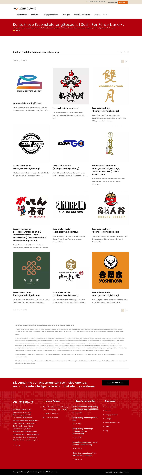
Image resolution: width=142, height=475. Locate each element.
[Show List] (127, 51)
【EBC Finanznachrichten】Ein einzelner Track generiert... (84, 454)
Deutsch (122, 2)
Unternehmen (22, 15)
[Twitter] (16, 445)
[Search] (97, 1)
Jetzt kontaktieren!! (115, 383)
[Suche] (87, 1)
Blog (105, 15)
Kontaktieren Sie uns (82, 15)
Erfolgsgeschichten (51, 15)
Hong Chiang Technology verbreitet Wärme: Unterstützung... (82, 431)
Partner (97, 15)
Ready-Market (124, 472)
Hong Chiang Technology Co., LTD (34, 472)
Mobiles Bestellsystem (106, 361)
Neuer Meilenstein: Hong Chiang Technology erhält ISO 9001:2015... (85, 408)
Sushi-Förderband (83, 361)
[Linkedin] (19, 445)
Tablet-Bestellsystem (117, 361)
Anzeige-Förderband (94, 361)
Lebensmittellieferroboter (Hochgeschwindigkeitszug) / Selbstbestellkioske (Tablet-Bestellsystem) (106, 170)
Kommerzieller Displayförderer (27, 103)
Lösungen (66, 15)
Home (18, 30)
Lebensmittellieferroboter (55, 361)
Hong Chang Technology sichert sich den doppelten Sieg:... (85, 443)
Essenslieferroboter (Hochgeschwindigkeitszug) (105, 109)
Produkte (35, 15)
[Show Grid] (124, 51)
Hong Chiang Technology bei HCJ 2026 (85, 419)
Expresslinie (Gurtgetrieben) (66, 108)
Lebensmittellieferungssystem (70, 361)
